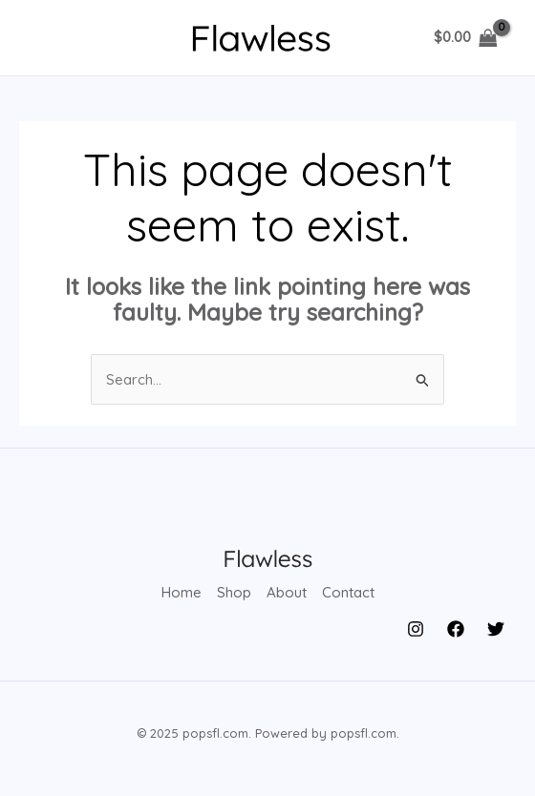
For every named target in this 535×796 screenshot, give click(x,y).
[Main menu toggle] (50, 37)
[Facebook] (455, 629)
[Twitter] (495, 629)
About (287, 592)
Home (181, 592)
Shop (234, 592)
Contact (348, 592)
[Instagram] (415, 629)
